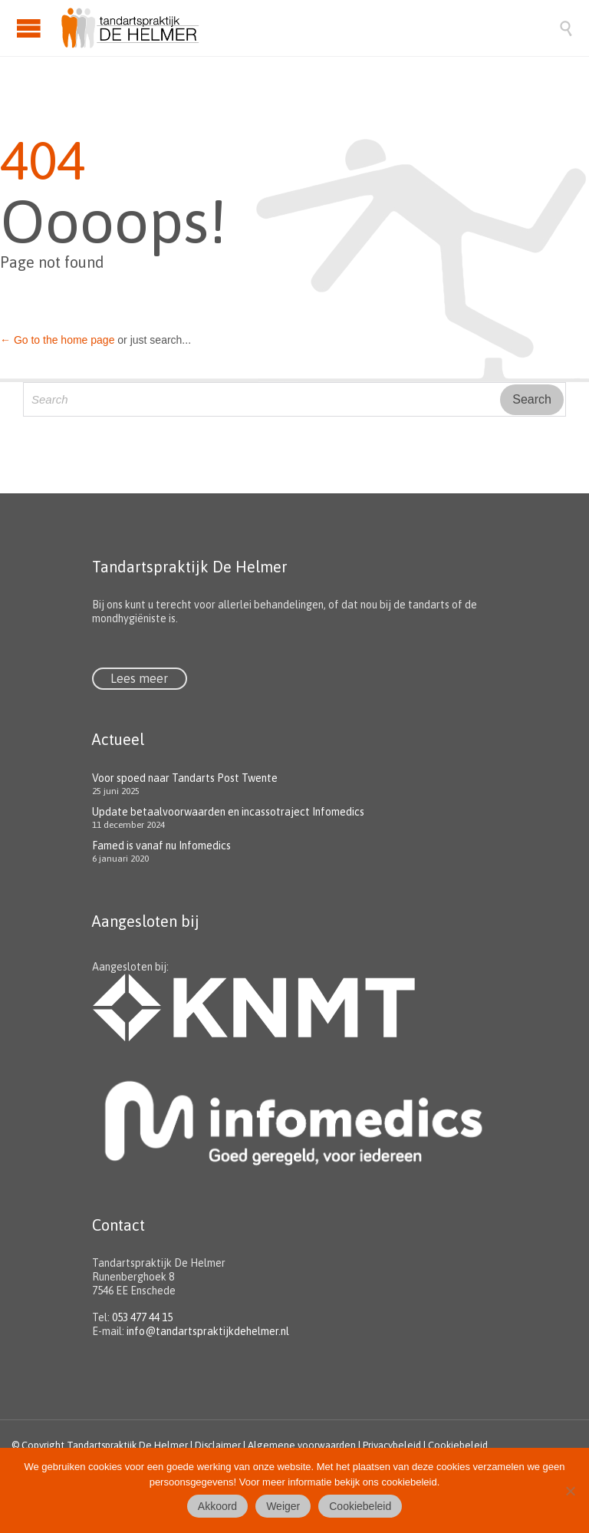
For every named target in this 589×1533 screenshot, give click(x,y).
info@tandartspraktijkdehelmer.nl (208, 1331)
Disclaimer (218, 1445)
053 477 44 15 (142, 1317)
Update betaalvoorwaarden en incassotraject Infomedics (228, 812)
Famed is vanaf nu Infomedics (161, 845)
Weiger (283, 1506)
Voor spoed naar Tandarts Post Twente (185, 778)
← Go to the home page (57, 340)
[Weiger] (569, 1490)
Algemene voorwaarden (302, 1445)
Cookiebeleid (458, 1445)
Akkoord (217, 1506)
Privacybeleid (392, 1445)
